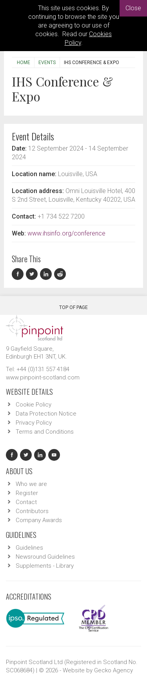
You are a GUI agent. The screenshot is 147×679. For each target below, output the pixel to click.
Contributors (32, 511)
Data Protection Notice (46, 413)
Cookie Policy (33, 404)
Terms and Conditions (45, 431)
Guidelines (29, 547)
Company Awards (39, 520)
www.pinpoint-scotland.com (43, 377)
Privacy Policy (34, 422)
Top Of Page (73, 304)
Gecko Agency (113, 670)
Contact (26, 502)
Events (47, 62)
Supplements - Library (45, 565)
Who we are (31, 484)
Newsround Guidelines (45, 556)
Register (27, 493)
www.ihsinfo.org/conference (66, 233)
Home (23, 62)
